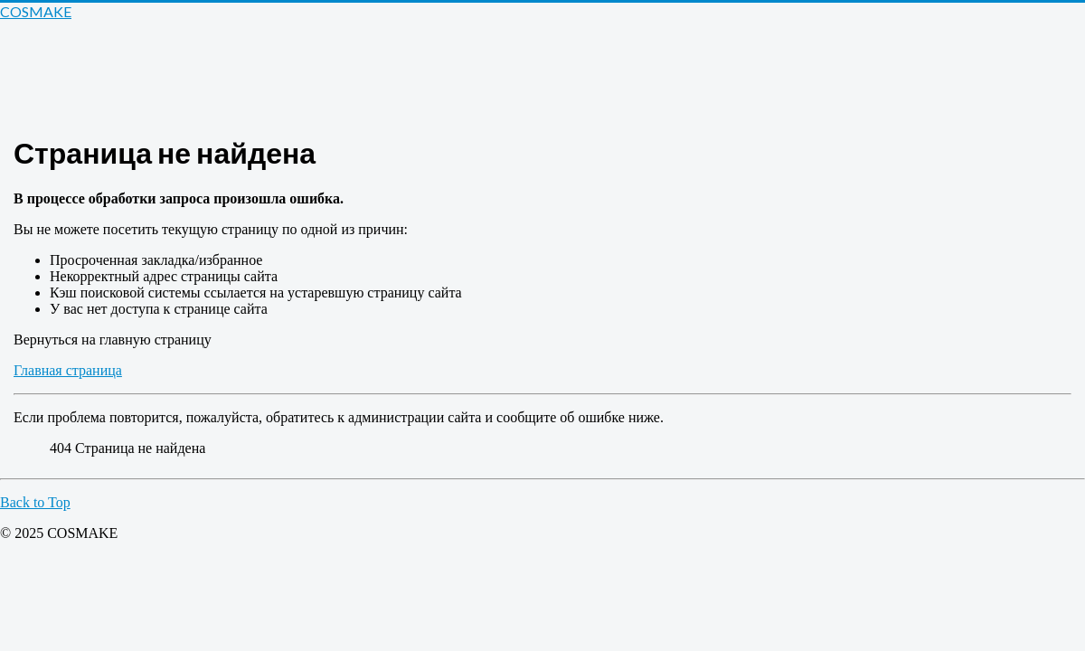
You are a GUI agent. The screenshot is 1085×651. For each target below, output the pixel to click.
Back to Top (35, 502)
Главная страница (68, 370)
